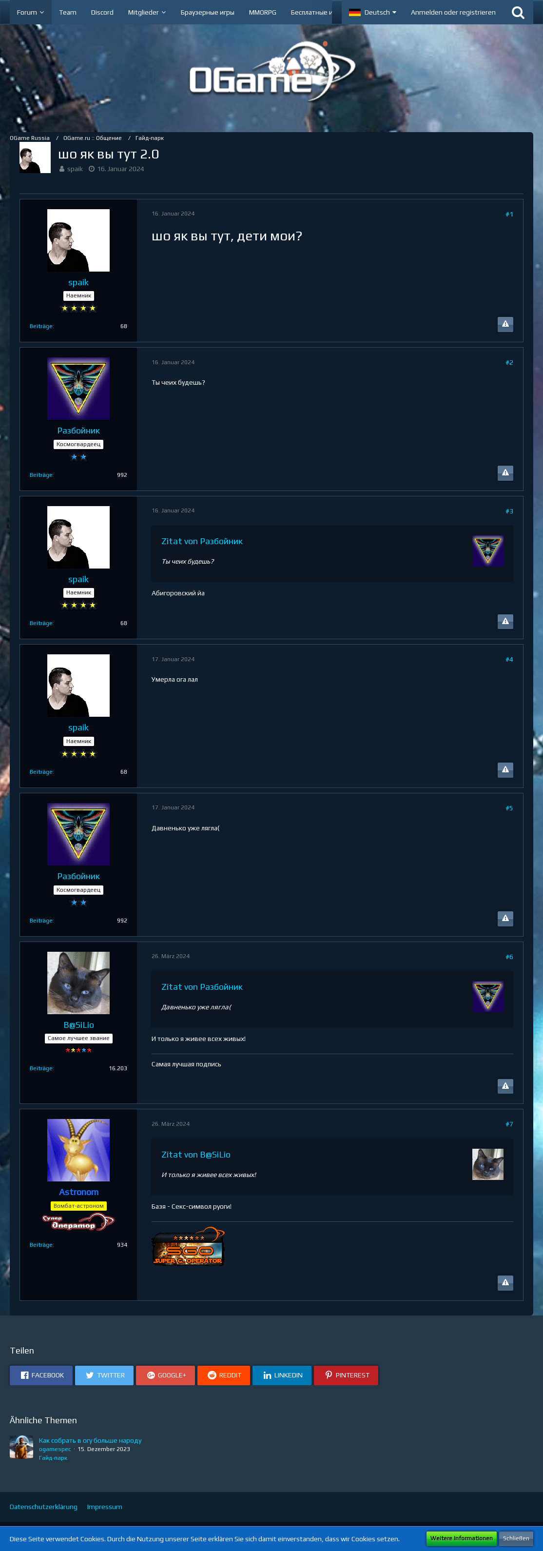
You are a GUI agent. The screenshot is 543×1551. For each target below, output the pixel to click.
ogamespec (55, 1449)
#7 (509, 1124)
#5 (509, 808)
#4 (509, 659)
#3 (509, 511)
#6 (509, 957)
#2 (509, 362)
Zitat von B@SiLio (196, 1154)
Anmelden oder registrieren (453, 12)
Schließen (516, 1538)
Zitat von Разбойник (202, 541)
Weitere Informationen (461, 1538)
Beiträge (41, 326)
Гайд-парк (53, 1457)
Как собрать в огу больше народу (90, 1440)
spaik (75, 169)
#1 (509, 214)
